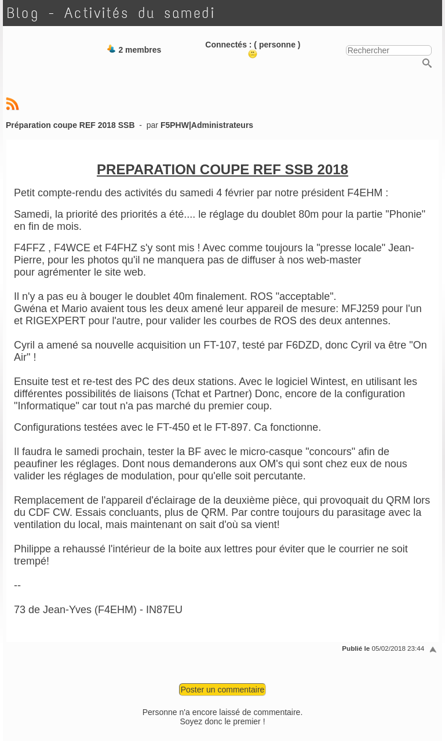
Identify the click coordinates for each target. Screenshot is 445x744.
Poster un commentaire (223, 689)
